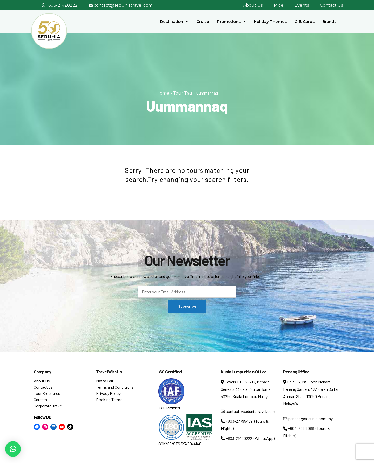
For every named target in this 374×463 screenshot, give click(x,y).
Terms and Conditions (115, 387)
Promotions (231, 21)
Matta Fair (104, 380)
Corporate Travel (48, 405)
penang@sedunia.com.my (308, 418)
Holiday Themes (270, 21)
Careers (40, 399)
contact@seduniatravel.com (123, 5)
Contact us (43, 387)
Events (302, 5)
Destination (174, 21)
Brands (329, 21)
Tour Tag (182, 93)
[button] (13, 449)
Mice (278, 5)
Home (162, 93)
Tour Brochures (47, 393)
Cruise (202, 21)
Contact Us (331, 5)
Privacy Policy (108, 393)
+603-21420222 (62, 5)
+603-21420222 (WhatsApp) (248, 438)
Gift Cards (305, 21)
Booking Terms (109, 399)
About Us (253, 5)
